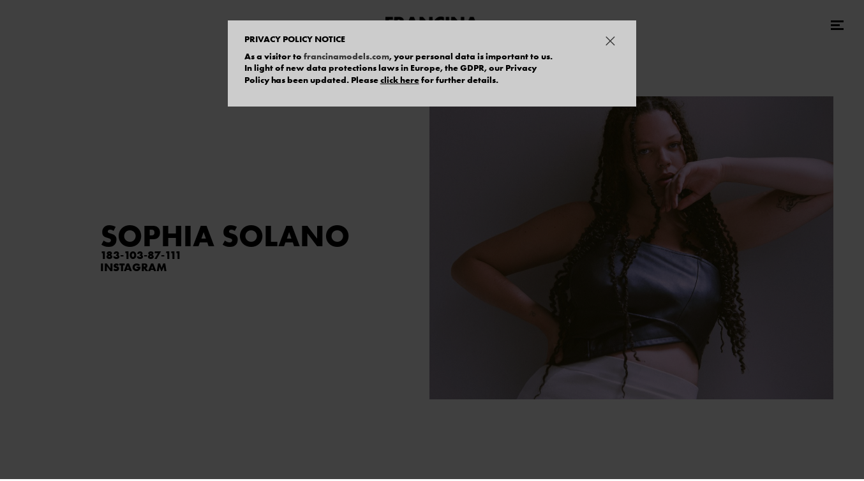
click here (399, 79)
